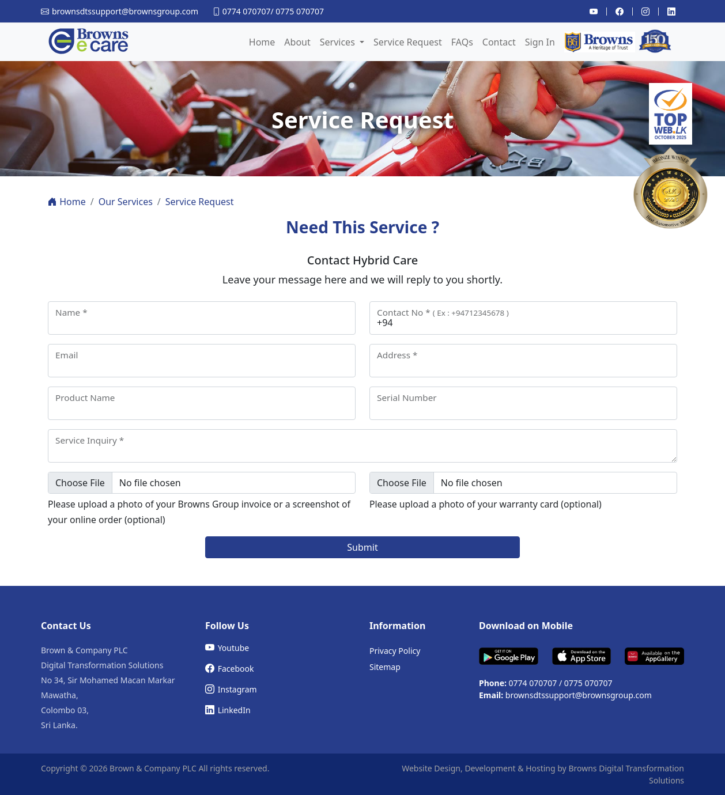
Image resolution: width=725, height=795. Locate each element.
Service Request (407, 42)
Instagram (231, 689)
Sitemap (385, 666)
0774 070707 (246, 11)
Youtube (227, 647)
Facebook (229, 668)
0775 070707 (299, 11)
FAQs (462, 42)
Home (262, 42)
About (297, 42)
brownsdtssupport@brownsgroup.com (578, 695)
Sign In (540, 42)
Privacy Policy (394, 650)
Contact (499, 42)
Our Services (126, 201)
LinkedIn (228, 709)
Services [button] (338, 42)
